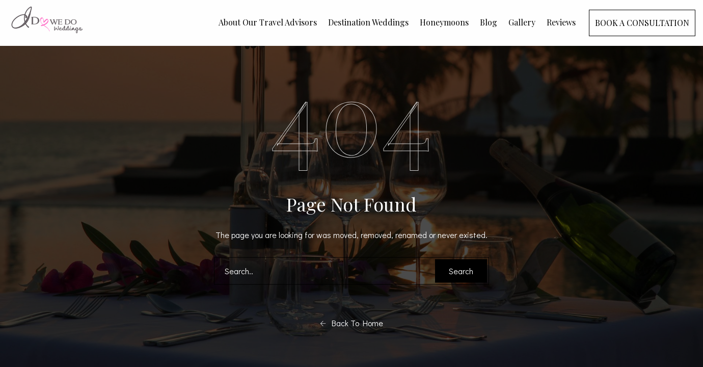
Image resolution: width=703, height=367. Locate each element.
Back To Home (351, 323)
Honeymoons (444, 22)
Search (461, 271)
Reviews (561, 22)
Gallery (521, 22)
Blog (488, 22)
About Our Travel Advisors (268, 22)
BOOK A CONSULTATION (642, 22)
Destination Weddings (368, 22)
